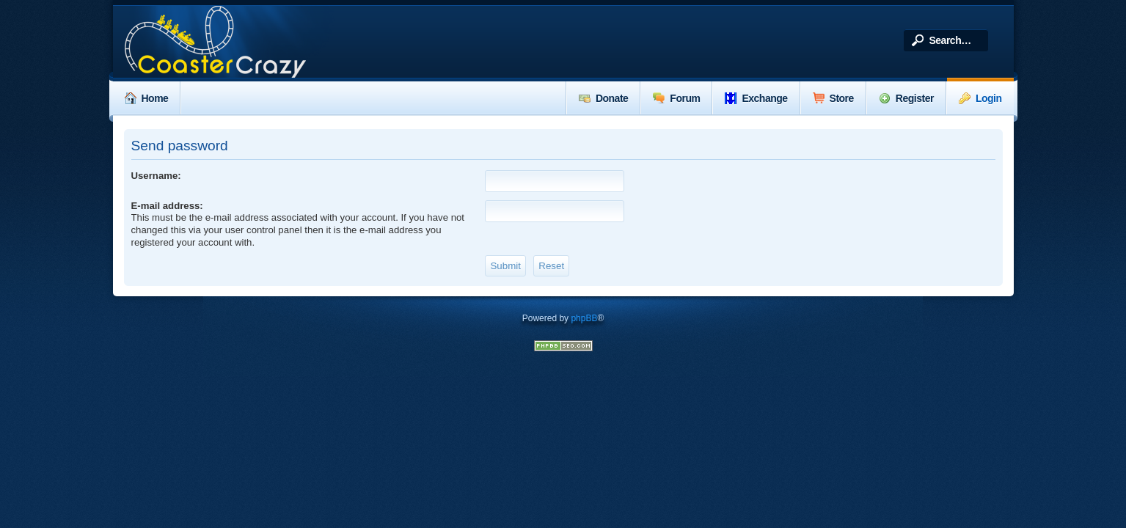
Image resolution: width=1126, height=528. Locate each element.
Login (980, 98)
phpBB (584, 318)
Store (833, 98)
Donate (603, 98)
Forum (676, 98)
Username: (156, 175)
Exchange (756, 98)
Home (147, 98)
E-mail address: (167, 205)
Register (906, 98)
